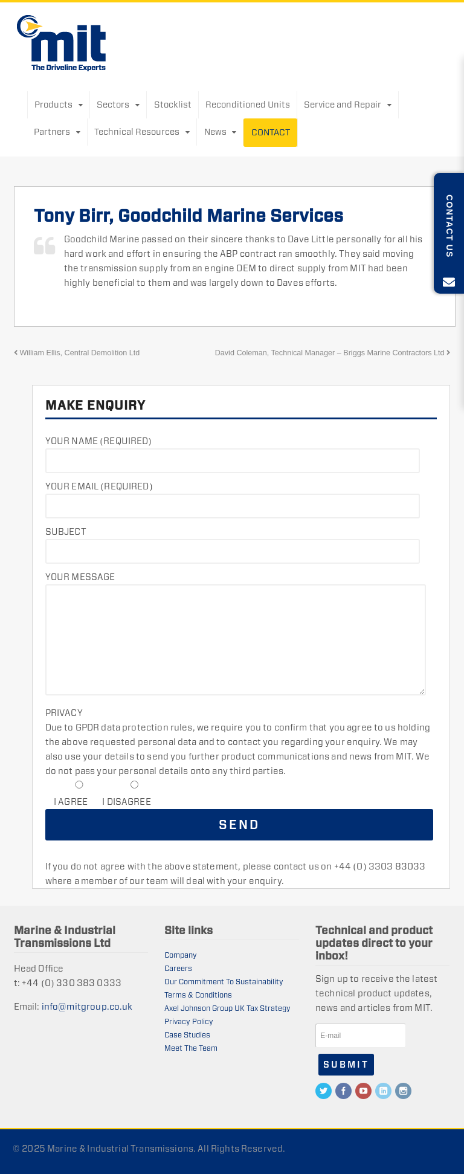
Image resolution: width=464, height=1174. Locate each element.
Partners (52, 132)
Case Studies (187, 1034)
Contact (270, 132)
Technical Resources (136, 132)
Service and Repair (342, 104)
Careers (178, 968)
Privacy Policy (188, 1021)
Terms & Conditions (198, 994)
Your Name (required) (98, 441)
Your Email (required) (99, 486)
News (215, 132)
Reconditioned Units (247, 104)
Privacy (64, 713)
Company (180, 955)
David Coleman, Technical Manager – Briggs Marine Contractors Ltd (333, 353)
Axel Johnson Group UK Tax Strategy (227, 1008)
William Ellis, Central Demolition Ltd (77, 353)
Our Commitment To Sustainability (223, 981)
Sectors (113, 104)
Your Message (80, 577)
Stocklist (173, 104)
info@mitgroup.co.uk (87, 1006)
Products (53, 104)
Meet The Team (191, 1048)
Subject (65, 531)
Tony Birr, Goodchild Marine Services (188, 215)
